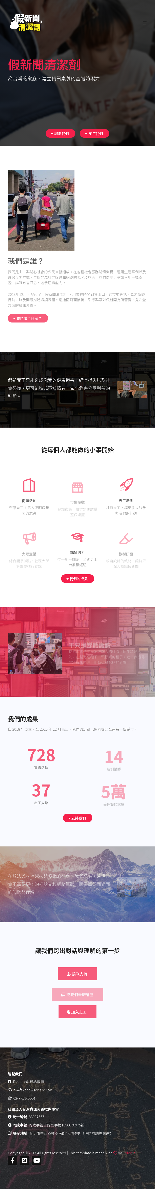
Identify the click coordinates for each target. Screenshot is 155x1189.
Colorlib (129, 1152)
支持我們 (94, 133)
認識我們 (60, 133)
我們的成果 (77, 578)
